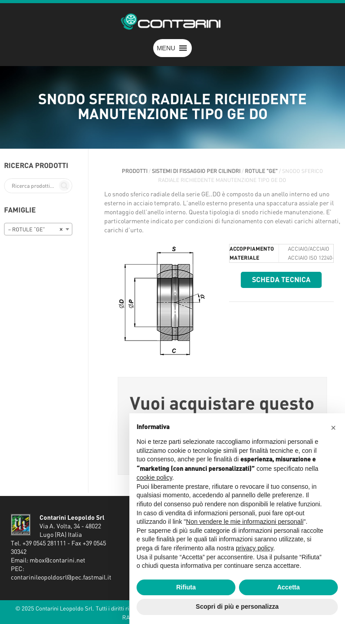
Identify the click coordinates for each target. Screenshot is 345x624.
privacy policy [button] (254, 548)
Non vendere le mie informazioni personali (244, 521)
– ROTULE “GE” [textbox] (35, 229)
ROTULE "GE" (261, 171)
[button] (166, 48)
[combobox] (38, 229)
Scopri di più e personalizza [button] (237, 606)
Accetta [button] (288, 587)
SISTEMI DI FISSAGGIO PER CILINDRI (196, 171)
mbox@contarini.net (57, 561)
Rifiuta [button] (186, 587)
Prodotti (134, 171)
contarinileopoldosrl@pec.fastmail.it (61, 578)
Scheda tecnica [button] (281, 279)
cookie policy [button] (154, 477)
